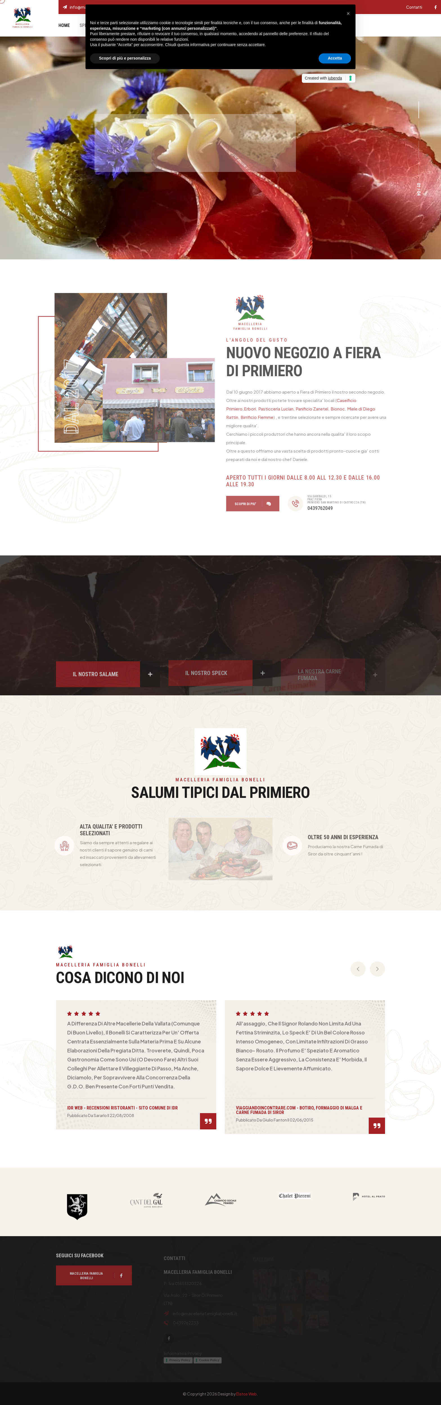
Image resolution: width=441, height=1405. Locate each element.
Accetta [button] (335, 58)
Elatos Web (246, 1393)
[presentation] (358, 969)
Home (64, 25)
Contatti (414, 7)
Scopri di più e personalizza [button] (125, 58)
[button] (418, 109)
